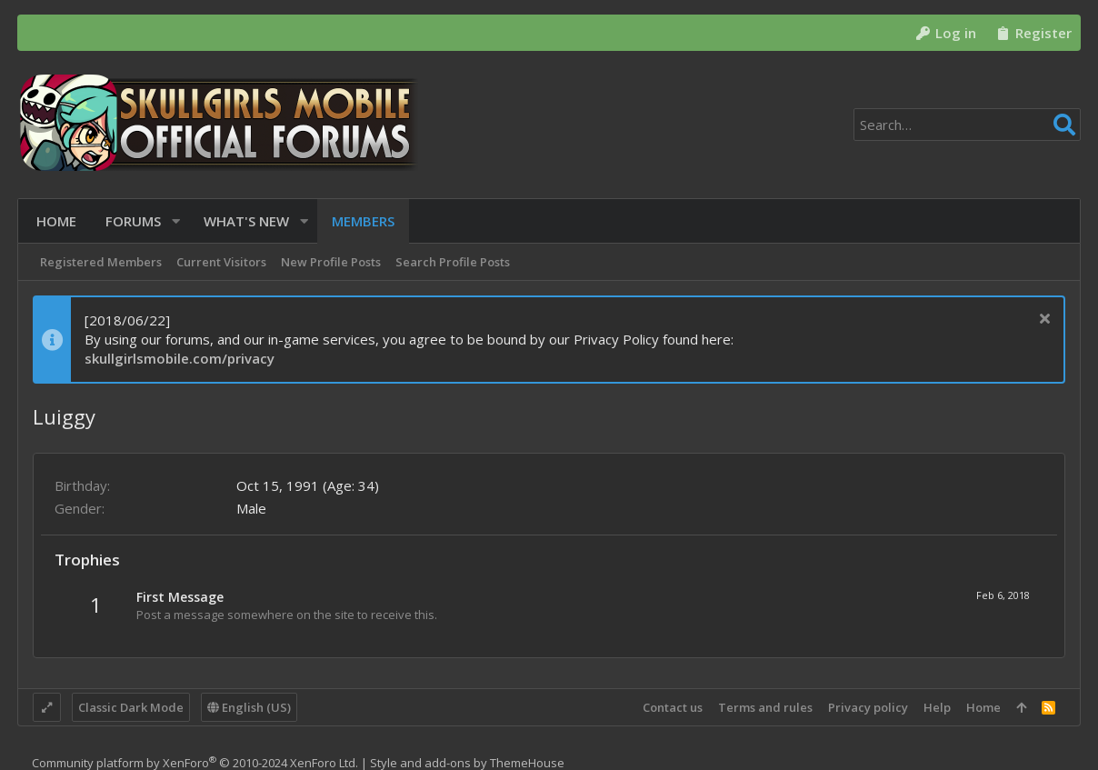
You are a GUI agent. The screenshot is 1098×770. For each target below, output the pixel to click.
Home (983, 707)
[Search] (967, 124)
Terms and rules (765, 707)
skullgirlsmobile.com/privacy (179, 358)
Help (937, 707)
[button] (172, 221)
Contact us (673, 707)
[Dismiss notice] (1042, 320)
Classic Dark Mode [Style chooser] (131, 707)
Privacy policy (868, 707)
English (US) (249, 707)
